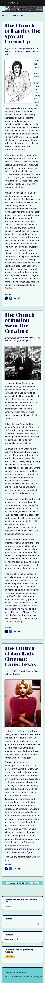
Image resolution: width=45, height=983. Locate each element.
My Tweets (8, 906)
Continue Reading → (15, 621)
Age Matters (26, 48)
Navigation (13, 3)
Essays (28, 51)
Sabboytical (25, 341)
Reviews (16, 674)
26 (30, 883)
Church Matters (28, 338)
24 (23, 883)
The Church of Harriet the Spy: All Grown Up (22, 34)
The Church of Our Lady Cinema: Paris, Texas (20, 657)
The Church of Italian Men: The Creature (20, 323)
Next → (36, 883)
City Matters (18, 51)
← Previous (10, 883)
